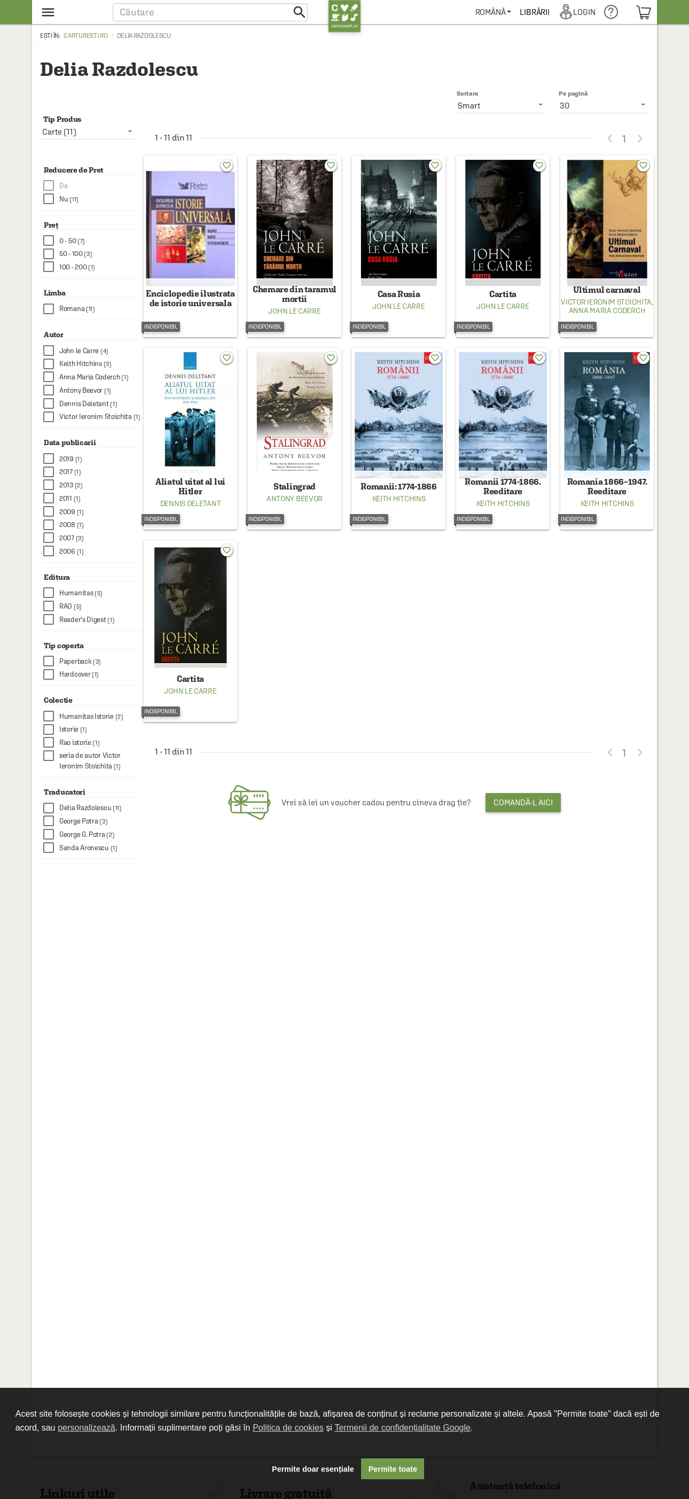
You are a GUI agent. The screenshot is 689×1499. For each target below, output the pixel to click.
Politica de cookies (288, 1427)
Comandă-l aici (523, 824)
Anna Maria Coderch (607, 318)
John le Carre (294, 318)
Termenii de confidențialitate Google (403, 1427)
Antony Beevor (295, 513)
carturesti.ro (85, 36)
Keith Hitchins (399, 513)
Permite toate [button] (393, 1469)
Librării (545, 12)
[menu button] (70, 12)
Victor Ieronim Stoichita (606, 309)
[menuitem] (504, 12)
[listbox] (603, 105)
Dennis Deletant (190, 518)
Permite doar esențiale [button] (313, 1469)
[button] (210, 12)
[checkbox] (92, 185)
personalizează (86, 1427)
